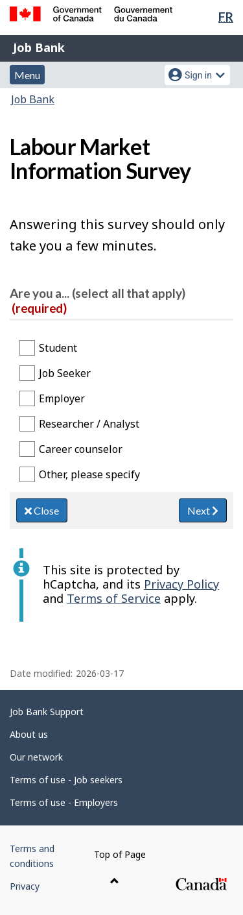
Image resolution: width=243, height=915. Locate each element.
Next (202, 510)
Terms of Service (114, 598)
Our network (36, 757)
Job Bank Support (47, 711)
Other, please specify (89, 474)
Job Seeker (65, 373)
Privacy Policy (181, 584)
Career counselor (80, 449)
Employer (62, 398)
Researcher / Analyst (89, 424)
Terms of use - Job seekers (66, 780)
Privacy (25, 886)
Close (42, 510)
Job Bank (39, 47)
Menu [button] (27, 75)
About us (29, 734)
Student (58, 348)
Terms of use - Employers (64, 802)
